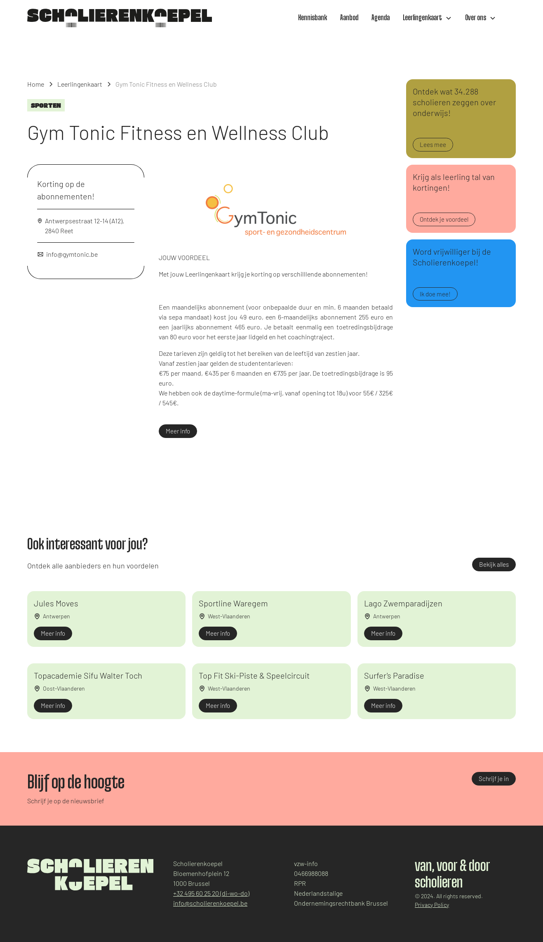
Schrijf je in (494, 778)
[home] (119, 18)
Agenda (380, 18)
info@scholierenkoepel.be (210, 903)
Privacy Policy (432, 904)
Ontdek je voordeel (444, 219)
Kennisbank (312, 18)
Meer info (178, 431)
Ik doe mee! (435, 294)
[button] (427, 18)
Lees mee (433, 144)
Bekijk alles (494, 564)
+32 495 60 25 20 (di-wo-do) (211, 893)
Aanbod (349, 18)
